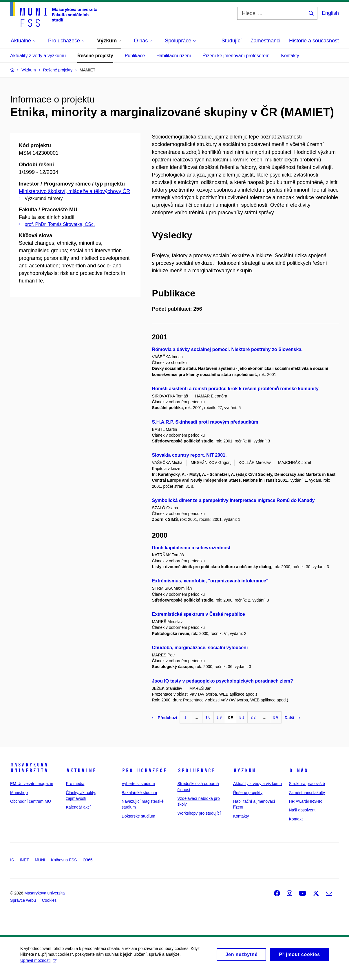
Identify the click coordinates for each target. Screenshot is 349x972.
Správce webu (23, 900)
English (330, 13)
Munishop (19, 792)
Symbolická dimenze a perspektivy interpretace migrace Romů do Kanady (233, 500)
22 (253, 717)
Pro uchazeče (144, 770)
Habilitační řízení (173, 55)
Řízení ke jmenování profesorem (235, 55)
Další (292, 717)
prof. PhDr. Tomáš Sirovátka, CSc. (60, 224)
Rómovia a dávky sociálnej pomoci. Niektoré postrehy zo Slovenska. (227, 349)
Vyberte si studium (138, 783)
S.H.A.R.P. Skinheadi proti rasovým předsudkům (205, 422)
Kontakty (290, 55)
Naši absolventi (303, 810)
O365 (87, 860)
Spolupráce (196, 770)
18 (208, 717)
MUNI (40, 860)
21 (242, 717)
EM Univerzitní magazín (31, 783)
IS (12, 860)
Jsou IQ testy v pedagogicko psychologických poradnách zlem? (222, 680)
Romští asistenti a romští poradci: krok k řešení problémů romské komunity (235, 388)
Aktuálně (81, 770)
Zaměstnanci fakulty (307, 792)
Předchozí (164, 717)
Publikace (135, 55)
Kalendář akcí (78, 807)
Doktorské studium (138, 816)
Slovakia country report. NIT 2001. (189, 455)
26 (276, 717)
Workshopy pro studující (199, 813)
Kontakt (296, 819)
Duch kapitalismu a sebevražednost (191, 547)
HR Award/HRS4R (305, 801)
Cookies (49, 900)
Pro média (75, 783)
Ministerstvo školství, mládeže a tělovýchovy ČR (74, 191)
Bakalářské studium (139, 792)
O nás (298, 770)
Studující (232, 41)
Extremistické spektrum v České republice (198, 614)
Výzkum (244, 770)
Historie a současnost (314, 41)
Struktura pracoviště (307, 783)
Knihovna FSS (64, 860)
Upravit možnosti (38, 962)
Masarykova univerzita (29, 768)
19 (219, 717)
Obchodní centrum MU (30, 801)
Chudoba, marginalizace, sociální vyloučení (200, 647)
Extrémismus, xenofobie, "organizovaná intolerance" (210, 580)
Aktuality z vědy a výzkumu (38, 55)
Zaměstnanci (265, 41)
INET (24, 860)
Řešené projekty (95, 55)
